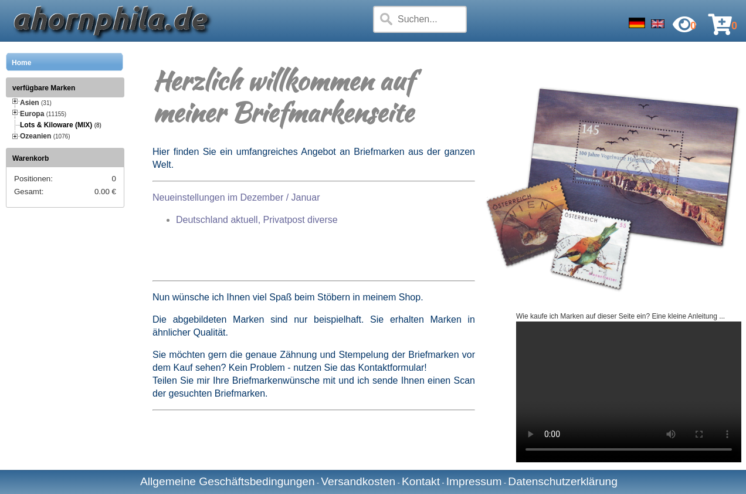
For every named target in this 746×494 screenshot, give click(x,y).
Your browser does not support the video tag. (628, 392)
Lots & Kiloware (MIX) (56, 125)
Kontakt (421, 481)
